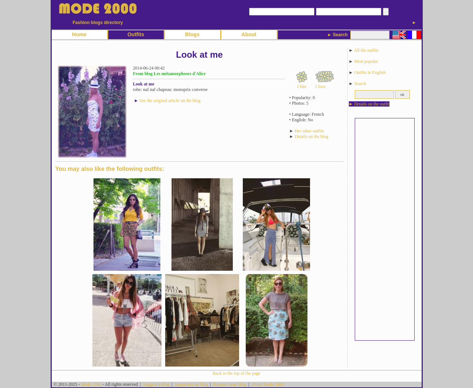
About (248, 34)
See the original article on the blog (169, 100)
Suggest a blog (156, 384)
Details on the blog (311, 136)
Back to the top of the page (236, 373)
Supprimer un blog (191, 384)
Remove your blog (229, 384)
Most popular (366, 61)
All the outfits (366, 50)
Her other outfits (309, 131)
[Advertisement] (384, 229)
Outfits (135, 34)
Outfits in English (369, 72)
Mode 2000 (91, 384)
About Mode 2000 (267, 384)
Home (79, 34)
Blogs (192, 34)
